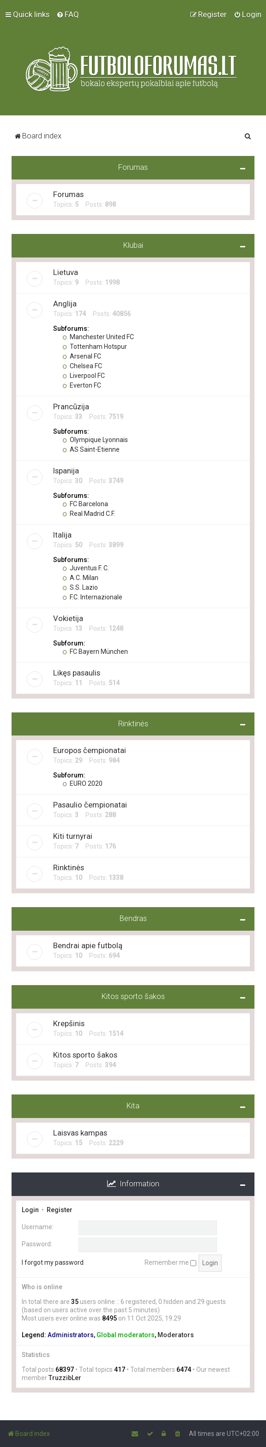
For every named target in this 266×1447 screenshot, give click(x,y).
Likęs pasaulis (76, 672)
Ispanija (66, 470)
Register (60, 1209)
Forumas (133, 166)
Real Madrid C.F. (88, 513)
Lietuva (65, 271)
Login (30, 1209)
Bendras (133, 918)
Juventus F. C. (85, 567)
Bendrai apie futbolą (87, 945)
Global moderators (126, 1335)
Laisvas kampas (80, 1132)
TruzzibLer (64, 1377)
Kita (133, 1105)
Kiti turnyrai (72, 836)
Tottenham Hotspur (94, 346)
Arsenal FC (81, 355)
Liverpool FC (83, 375)
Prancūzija (71, 406)
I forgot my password (53, 1262)
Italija (62, 534)
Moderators (175, 1335)
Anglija (65, 303)
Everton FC (81, 385)
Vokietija (68, 617)
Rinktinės (133, 723)
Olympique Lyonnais (95, 439)
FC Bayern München (95, 651)
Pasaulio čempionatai (90, 804)
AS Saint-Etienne (91, 449)
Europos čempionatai (89, 750)
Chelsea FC (82, 365)
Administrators (71, 1335)
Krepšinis (69, 1023)
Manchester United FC (98, 336)
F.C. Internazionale (92, 596)
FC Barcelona (85, 503)
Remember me (170, 1262)
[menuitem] (67, 14)
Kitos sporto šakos (133, 996)
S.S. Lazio (80, 587)
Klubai (133, 244)
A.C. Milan (80, 577)
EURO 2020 (82, 783)
